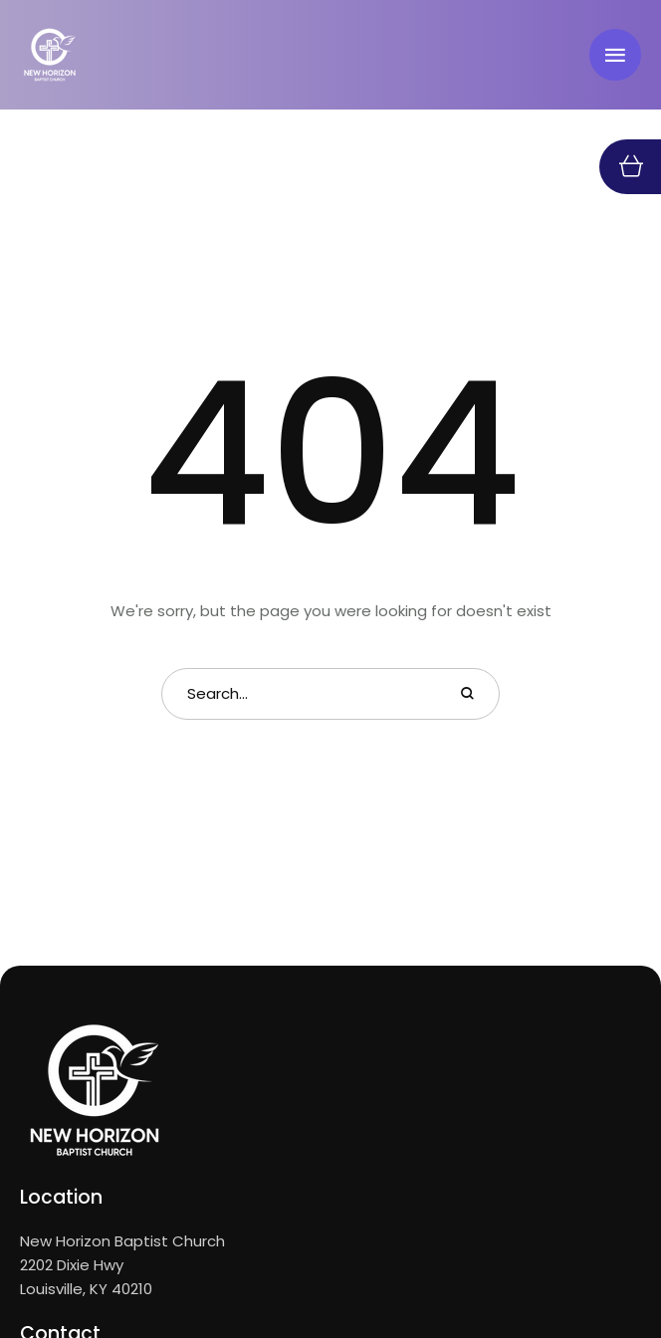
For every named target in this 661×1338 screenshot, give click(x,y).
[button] (615, 55)
